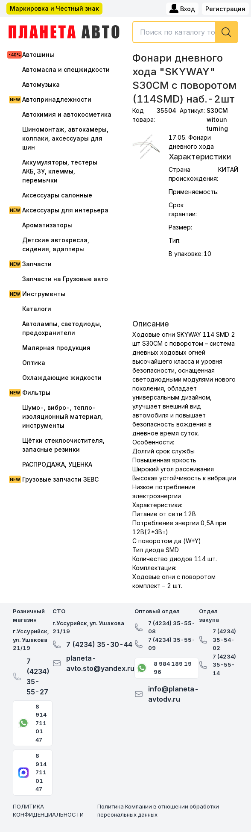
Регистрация (225, 8)
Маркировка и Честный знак (54, 8)
